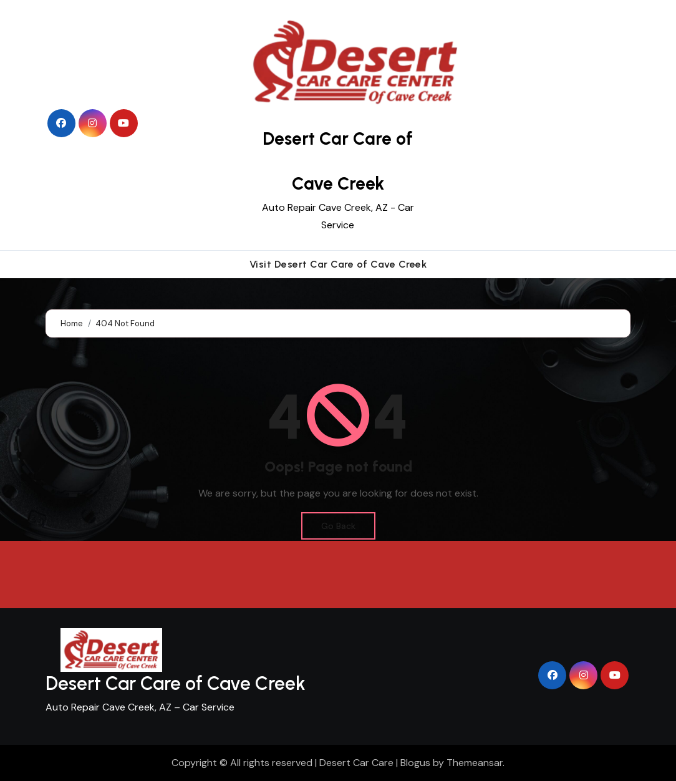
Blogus (415, 762)
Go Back (338, 525)
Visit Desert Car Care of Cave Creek (338, 264)
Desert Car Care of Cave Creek (176, 683)
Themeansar (475, 762)
